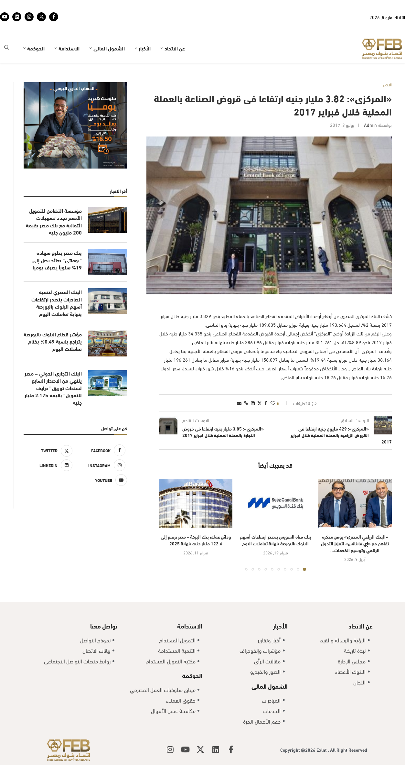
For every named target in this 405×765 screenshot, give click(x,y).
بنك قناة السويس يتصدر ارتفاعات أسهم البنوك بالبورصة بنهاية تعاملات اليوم (275, 540)
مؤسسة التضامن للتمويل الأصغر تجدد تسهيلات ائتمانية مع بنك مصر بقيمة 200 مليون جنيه (54, 221)
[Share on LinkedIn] (253, 402)
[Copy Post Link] (246, 402)
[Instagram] (29, 16)
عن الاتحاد (175, 48)
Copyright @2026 (298, 749)
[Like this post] (273, 402)
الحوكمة (36, 48)
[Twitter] (41, 16)
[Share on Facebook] (265, 402)
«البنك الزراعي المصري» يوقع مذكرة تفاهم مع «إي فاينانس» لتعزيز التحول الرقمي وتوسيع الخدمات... (355, 543)
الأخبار (145, 48)
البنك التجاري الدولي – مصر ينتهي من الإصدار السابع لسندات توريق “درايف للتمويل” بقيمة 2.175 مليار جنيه (53, 388)
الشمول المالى (109, 48)
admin (370, 124)
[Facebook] (53, 16)
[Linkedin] (16, 16)
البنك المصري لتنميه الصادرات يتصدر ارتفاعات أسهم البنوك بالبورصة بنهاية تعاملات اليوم (56, 302)
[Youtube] (4, 16)
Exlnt (322, 749)
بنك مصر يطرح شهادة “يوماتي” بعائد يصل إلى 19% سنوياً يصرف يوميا (57, 260)
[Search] (6, 48)
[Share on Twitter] (259, 402)
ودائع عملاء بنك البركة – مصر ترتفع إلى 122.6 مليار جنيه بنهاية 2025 (196, 540)
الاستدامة (69, 48)
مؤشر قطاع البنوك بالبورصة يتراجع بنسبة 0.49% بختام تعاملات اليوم (53, 341)
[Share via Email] (239, 402)
